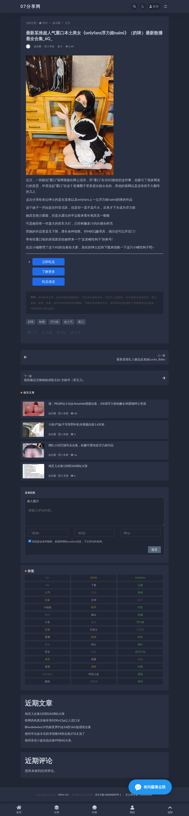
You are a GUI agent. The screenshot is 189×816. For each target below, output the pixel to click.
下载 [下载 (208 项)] (93, 586)
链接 (76, 332)
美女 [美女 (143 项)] (47, 653)
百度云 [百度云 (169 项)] (94, 630)
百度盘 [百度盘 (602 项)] (140, 630)
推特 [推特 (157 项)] (47, 616)
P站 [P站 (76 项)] (47, 586)
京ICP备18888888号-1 (108, 796)
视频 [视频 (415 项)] (140, 660)
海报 (61, 332)
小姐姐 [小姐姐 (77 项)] (47, 608)
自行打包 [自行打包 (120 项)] (140, 653)
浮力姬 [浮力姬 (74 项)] (140, 623)
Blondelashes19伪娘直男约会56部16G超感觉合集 (58, 728)
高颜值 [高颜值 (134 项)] (94, 682)
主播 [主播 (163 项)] (140, 586)
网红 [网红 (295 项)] (140, 645)
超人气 (68, 321)
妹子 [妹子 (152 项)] (140, 601)
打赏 (32, 332)
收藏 (47, 332)
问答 (94, 809)
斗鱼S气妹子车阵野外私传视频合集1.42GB (76, 426)
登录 (154, 6)
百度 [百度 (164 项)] (47, 630)
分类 (57, 809)
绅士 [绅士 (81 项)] (93, 645)
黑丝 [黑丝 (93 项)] (140, 682)
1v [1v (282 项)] (47, 579)
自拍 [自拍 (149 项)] (93, 653)
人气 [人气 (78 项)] (47, 594)
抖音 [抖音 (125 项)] (140, 608)
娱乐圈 (56, 22)
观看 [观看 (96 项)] (93, 660)
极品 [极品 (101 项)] (93, 623)
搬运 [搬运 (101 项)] (93, 616)
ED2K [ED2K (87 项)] (94, 579)
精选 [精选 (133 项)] (47, 645)
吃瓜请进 (48, 281)
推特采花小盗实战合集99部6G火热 (48, 742)
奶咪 (30, 321)
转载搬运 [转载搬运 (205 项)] (47, 675)
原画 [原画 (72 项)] (140, 594)
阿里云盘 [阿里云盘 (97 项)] (94, 675)
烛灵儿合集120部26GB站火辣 (68, 467)
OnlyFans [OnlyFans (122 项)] (140, 579)
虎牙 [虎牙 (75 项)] (47, 660)
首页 (45, 22)
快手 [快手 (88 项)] (93, 608)
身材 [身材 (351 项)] (93, 668)
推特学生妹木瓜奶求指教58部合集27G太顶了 (55, 735)
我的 (132, 809)
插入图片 (33, 502)
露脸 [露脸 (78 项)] (140, 675)
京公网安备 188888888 (138, 796)
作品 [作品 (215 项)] (93, 594)
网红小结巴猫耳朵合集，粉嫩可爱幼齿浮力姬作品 (81, 446)
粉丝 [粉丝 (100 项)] (140, 638)
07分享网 (31, 6)
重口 (81, 321)
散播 (42, 321)
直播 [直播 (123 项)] (47, 638)
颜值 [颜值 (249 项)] (47, 682)
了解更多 (48, 271)
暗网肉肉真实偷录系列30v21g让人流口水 (52, 722)
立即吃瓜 (48, 262)
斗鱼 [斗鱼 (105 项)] (47, 623)
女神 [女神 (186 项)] (93, 601)
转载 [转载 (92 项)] (140, 668)
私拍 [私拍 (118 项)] (93, 638)
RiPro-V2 (63, 796)
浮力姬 (54, 321)
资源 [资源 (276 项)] (47, 668)
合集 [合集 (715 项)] (47, 601)
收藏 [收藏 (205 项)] (140, 616)
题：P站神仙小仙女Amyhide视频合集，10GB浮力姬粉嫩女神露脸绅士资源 (97, 405)
